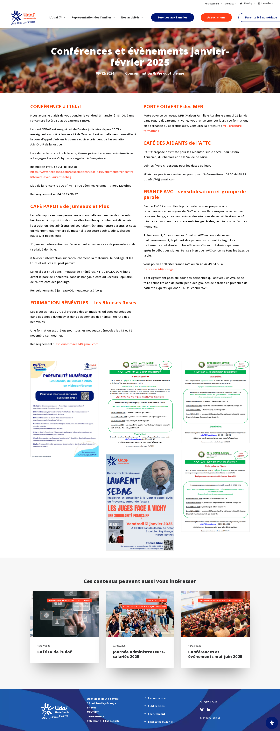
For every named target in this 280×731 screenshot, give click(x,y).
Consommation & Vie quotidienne (154, 73)
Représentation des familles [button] (88, 17)
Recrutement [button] (154, 714)
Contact (230, 3)
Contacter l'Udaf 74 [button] (158, 722)
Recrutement (213, 3)
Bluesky (249, 3)
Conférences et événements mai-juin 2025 (215, 654)
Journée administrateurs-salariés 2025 (139, 654)
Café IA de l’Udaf (54, 651)
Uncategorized (156, 600)
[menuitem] (214, 3)
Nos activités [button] (127, 17)
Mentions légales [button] (210, 717)
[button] (64, 614)
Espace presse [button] (155, 698)
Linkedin (267, 3)
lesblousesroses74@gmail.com (76, 344)
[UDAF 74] (21, 17)
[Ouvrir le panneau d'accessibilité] (272, 723)
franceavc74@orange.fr (160, 269)
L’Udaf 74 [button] (53, 17)
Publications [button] (154, 706)
